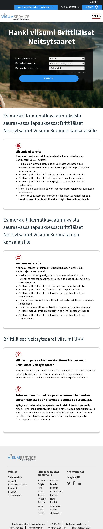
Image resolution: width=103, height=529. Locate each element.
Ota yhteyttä (73, 477)
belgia (41, 484)
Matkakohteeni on (25, 63)
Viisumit (12, 481)
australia (54, 480)
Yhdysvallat (55, 513)
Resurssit (13, 488)
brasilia (53, 484)
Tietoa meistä (15, 477)
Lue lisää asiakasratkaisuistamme (28, 524)
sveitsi (53, 509)
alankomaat (43, 480)
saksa (40, 506)
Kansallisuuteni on (25, 58)
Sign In (89, 7)
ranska (41, 502)
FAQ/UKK (55, 524)
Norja (52, 499)
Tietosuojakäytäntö (76, 524)
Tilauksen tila (14, 495)
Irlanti (40, 491)
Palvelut (12, 492)
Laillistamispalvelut (17, 484)
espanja (54, 488)
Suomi (93, 2)
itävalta (41, 495)
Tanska (41, 513)
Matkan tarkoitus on (26, 67)
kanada (54, 495)
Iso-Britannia (56, 491)
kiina (40, 488)
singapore (55, 506)
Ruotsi (53, 502)
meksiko (42, 499)
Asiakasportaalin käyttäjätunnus (34, 7)
